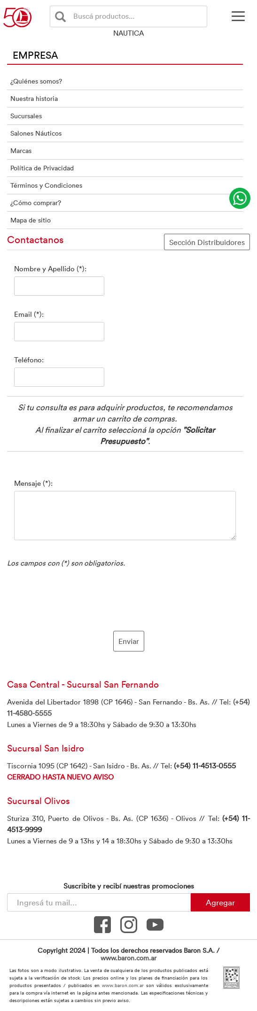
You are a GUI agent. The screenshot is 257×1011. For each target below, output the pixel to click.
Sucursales (26, 115)
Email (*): (29, 314)
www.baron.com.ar (128, 957)
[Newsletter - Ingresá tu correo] (99, 902)
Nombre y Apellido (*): (50, 268)
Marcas (20, 150)
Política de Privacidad (42, 167)
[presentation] (128, 598)
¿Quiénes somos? (36, 81)
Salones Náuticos (36, 133)
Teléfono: (29, 359)
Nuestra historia (34, 98)
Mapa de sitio (30, 219)
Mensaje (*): (33, 483)
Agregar (220, 902)
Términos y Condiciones (46, 185)
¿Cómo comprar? (35, 202)
